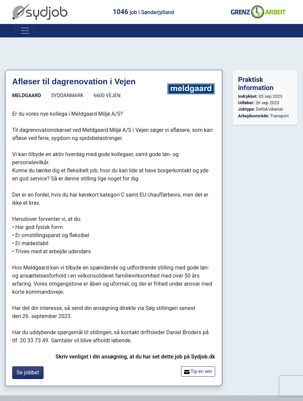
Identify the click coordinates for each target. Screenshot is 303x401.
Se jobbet (28, 372)
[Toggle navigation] (25, 30)
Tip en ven (198, 371)
